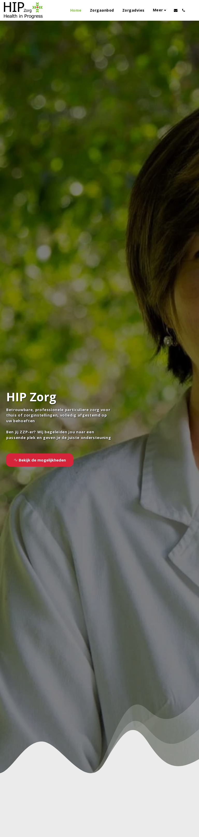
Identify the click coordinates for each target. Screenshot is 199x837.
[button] (175, 10)
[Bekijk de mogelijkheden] (39, 460)
